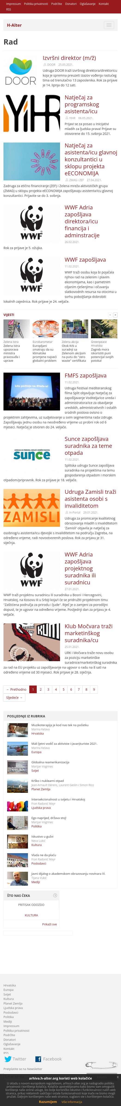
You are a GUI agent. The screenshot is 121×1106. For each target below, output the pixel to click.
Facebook (52, 1059)
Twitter (19, 1059)
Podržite (56, 4)
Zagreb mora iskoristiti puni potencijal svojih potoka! (102, 355)
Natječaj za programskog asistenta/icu (82, 104)
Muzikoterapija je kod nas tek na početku (59, 725)
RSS (8, 9)
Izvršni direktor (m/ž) (69, 58)
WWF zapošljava (85, 259)
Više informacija (72, 1102)
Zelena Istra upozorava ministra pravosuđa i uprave (11, 353)
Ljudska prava (41, 808)
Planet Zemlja (40, 789)
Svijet (35, 770)
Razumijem (48, 1101)
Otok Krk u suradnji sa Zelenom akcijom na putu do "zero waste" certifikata (74, 353)
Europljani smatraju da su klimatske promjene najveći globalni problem (45, 353)
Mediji (35, 882)
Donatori (70, 4)
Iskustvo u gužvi (42, 836)
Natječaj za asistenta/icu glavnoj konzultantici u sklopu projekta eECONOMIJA (91, 159)
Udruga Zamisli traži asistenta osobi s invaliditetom (90, 498)
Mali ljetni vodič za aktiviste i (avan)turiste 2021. (64, 744)
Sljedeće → (14, 697)
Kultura (36, 845)
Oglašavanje (88, 4)
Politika (36, 826)
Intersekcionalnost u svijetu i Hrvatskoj (58, 799)
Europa (36, 752)
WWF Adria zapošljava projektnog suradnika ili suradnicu (80, 568)
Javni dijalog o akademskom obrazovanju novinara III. (68, 874)
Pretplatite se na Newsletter (22, 1069)
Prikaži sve (49, 924)
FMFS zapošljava (86, 375)
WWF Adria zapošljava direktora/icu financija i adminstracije (82, 221)
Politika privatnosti (36, 4)
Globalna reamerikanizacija (50, 762)
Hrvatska (37, 733)
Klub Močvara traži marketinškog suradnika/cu (89, 633)
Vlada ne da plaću (43, 855)
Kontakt (104, 4)
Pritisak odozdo (31, 905)
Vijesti (8, 314)
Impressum (13, 4)
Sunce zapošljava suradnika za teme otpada (88, 445)
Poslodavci (38, 863)
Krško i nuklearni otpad (47, 781)
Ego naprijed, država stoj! (49, 818)
